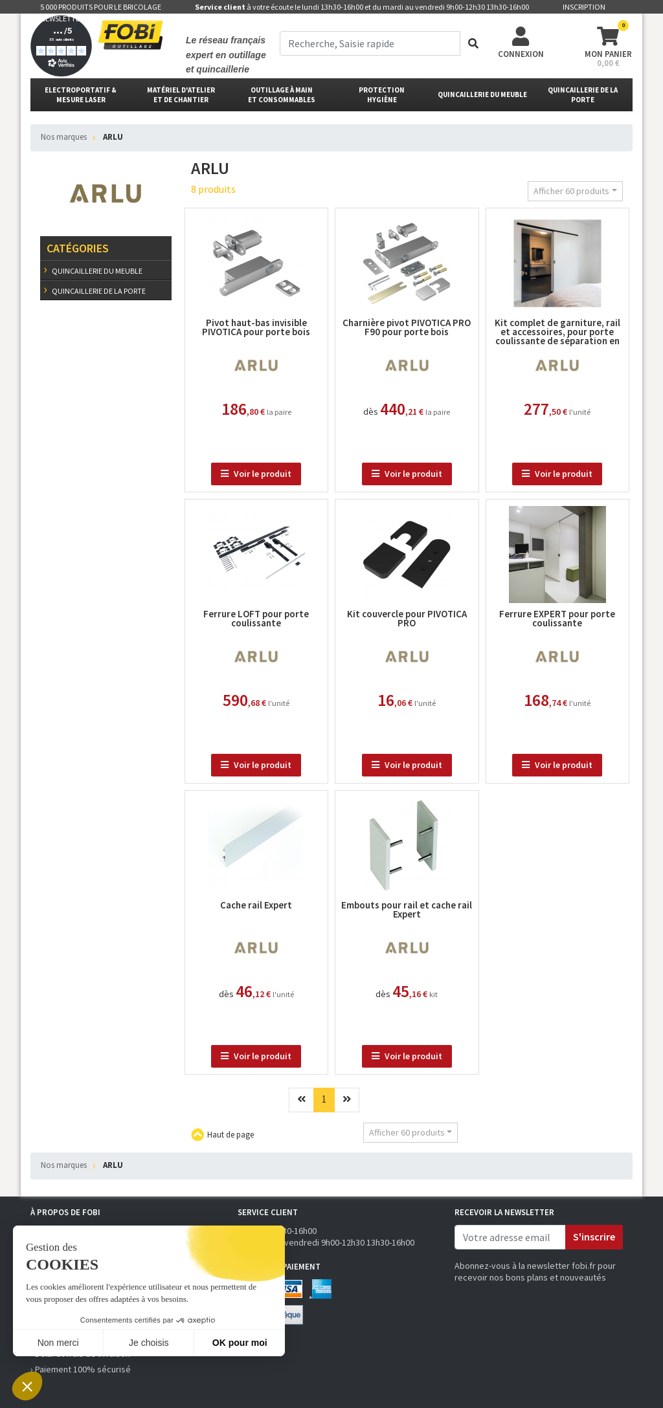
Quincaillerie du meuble (96, 271)
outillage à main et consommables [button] (281, 94)
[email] (510, 1237)
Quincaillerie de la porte (98, 291)
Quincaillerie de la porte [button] (583, 94)
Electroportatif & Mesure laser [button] (81, 94)
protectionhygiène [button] (382, 94)
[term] (370, 43)
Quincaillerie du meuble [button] (482, 94)
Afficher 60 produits (571, 191)
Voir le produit (256, 473)
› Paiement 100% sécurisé (80, 1369)
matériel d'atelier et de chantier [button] (181, 94)
